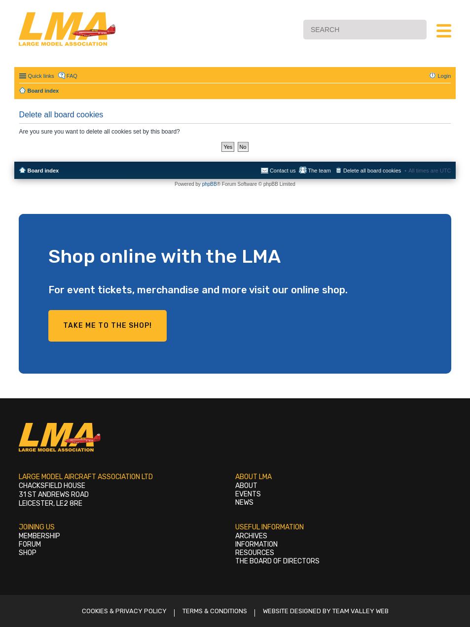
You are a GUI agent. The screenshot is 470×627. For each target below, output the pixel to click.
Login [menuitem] (444, 76)
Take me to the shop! (107, 325)
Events (248, 494)
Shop (27, 553)
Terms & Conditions (214, 611)
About (246, 486)
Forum (30, 544)
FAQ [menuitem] (72, 76)
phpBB (209, 184)
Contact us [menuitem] (283, 171)
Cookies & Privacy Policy (124, 611)
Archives (251, 536)
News (244, 502)
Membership (39, 536)
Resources (254, 553)
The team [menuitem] (319, 171)
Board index (43, 171)
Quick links (41, 76)
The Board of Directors (277, 561)
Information (256, 544)
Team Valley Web (360, 611)
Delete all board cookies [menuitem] (372, 171)
